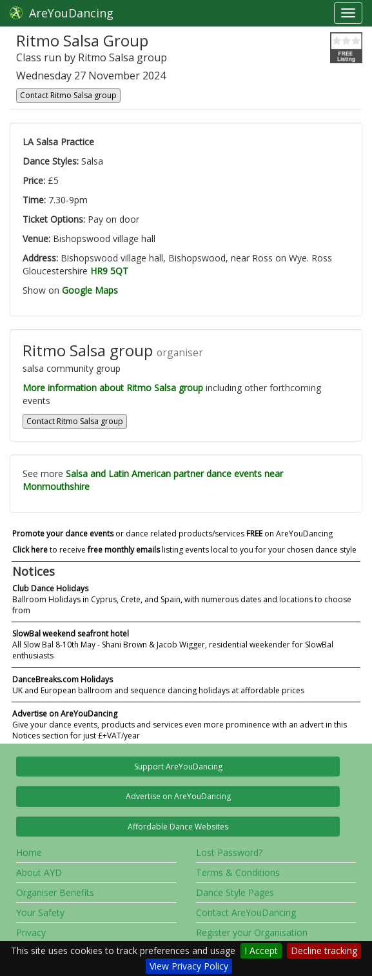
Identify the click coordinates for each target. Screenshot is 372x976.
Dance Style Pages (235, 892)
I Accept (261, 950)
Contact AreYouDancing (246, 912)
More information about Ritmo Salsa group (113, 387)
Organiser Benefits (55, 892)
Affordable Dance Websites (178, 826)
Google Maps (90, 290)
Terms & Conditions (238, 872)
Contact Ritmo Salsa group (68, 95)
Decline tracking (324, 950)
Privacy (31, 932)
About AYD (39, 872)
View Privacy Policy (189, 966)
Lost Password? (229, 852)
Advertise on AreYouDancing (178, 796)
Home (29, 852)
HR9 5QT (109, 271)
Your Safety (40, 912)
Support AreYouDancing (178, 766)
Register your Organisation (252, 932)
